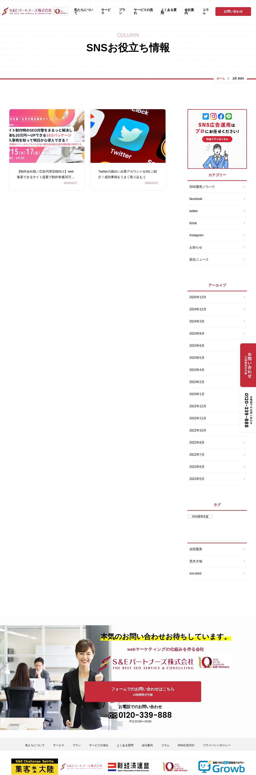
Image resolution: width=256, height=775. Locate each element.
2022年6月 (197, 466)
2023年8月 (197, 333)
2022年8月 (197, 442)
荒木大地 (195, 561)
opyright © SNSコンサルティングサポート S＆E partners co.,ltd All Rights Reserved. (128, 765)
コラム (206, 11)
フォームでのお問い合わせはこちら (126, 692)
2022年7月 (197, 454)
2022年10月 (197, 430)
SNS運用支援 (200, 516)
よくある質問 (169, 11)
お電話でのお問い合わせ (210, 691)
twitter (193, 211)
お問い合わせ (233, 11)
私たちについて (83, 11)
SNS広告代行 (186, 723)
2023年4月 (197, 370)
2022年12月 (197, 406)
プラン (122, 11)
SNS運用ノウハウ (202, 186)
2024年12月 (197, 309)
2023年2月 (197, 382)
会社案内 (189, 11)
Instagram (196, 235)
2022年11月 (197, 418)
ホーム (221, 78)
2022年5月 (197, 479)
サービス (106, 11)
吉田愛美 (195, 549)
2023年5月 (197, 357)
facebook (195, 199)
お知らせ (195, 247)
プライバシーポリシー (217, 723)
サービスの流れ (143, 11)
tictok (193, 223)
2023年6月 (197, 345)
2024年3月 (197, 321)
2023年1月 (197, 394)
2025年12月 (197, 297)
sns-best (195, 573)
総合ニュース (198, 259)
